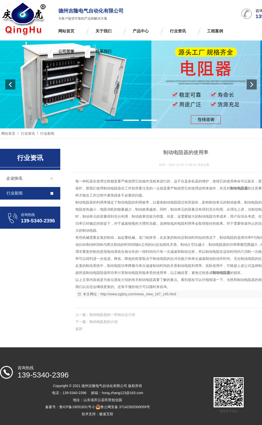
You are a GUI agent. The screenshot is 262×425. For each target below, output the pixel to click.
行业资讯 (28, 133)
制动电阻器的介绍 (103, 322)
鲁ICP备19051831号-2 (76, 407)
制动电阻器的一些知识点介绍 (112, 315)
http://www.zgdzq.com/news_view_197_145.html (138, 294)
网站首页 (8, 133)
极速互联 (106, 414)
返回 (78, 329)
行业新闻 (46, 133)
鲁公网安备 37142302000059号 (122, 406)
